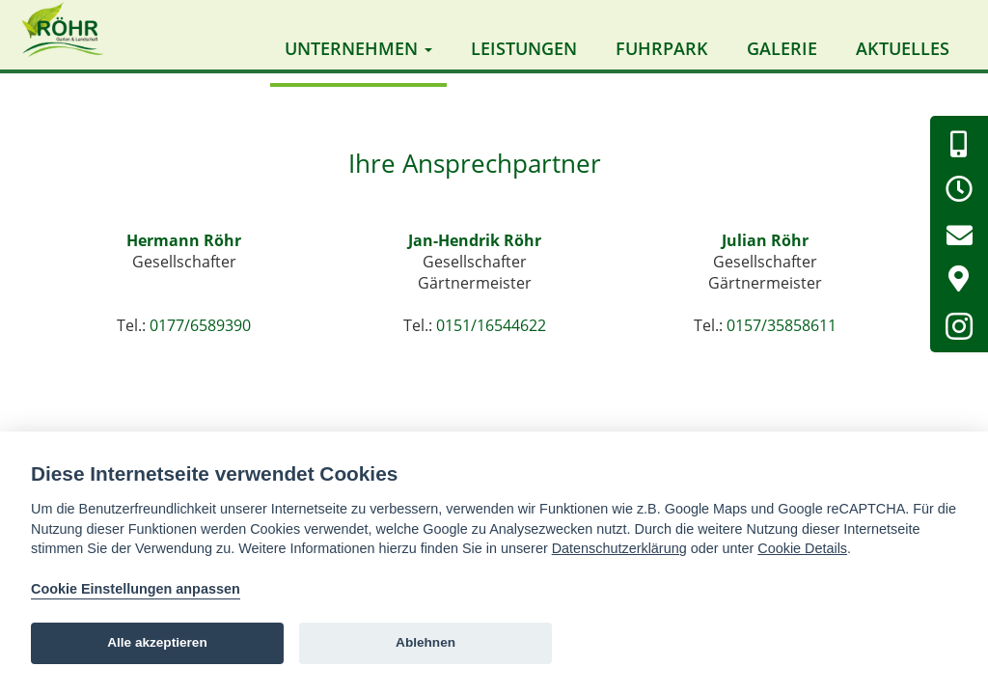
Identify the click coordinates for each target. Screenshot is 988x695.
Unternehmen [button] (358, 48)
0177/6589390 (200, 334)
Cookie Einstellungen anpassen (135, 589)
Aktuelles (902, 48)
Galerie (782, 48)
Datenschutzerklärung (619, 548)
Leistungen (524, 48)
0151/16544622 (491, 334)
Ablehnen (425, 642)
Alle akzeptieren (157, 642)
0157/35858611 (782, 334)
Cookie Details (802, 548)
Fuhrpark (662, 48)
